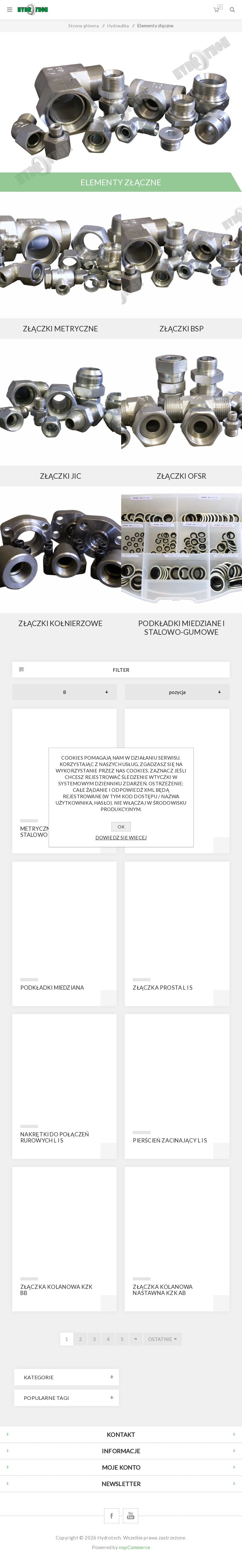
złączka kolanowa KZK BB (56, 1289)
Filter (121, 670)
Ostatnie (160, 1339)
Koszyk (220, 7)
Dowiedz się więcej (121, 837)
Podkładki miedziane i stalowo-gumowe (181, 627)
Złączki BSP (182, 328)
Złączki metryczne (60, 328)
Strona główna (83, 25)
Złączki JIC (60, 476)
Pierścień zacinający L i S (170, 1140)
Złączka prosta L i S (162, 987)
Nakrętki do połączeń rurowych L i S (54, 1137)
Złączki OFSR (181, 476)
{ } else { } (60, 255)
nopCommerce (134, 1547)
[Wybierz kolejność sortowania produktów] (177, 692)
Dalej (136, 1339)
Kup (221, 845)
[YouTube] (130, 1515)
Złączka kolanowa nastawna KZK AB (163, 1289)
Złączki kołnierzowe (60, 623)
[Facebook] (111, 1515)
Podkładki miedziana (52, 987)
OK (121, 826)
